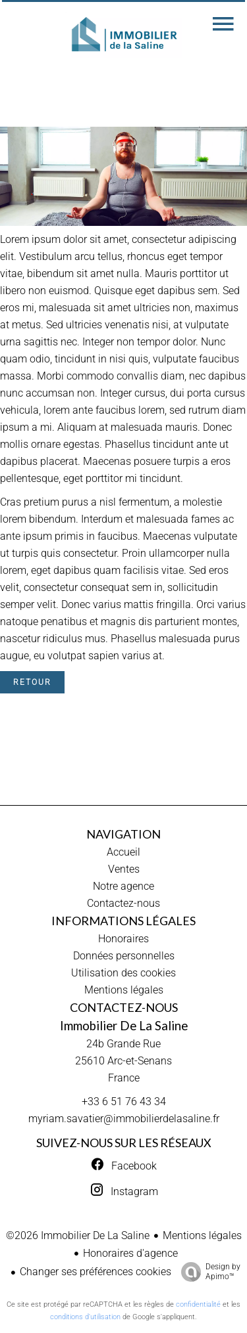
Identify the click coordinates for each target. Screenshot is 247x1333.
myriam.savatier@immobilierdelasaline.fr (123, 1118)
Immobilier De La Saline (124, 1025)
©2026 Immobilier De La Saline (78, 1235)
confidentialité (198, 1304)
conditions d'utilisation (85, 1317)
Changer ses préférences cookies (95, 1271)
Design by (207, 1272)
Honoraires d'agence (130, 1253)
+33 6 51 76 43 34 (124, 1101)
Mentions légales (202, 1235)
